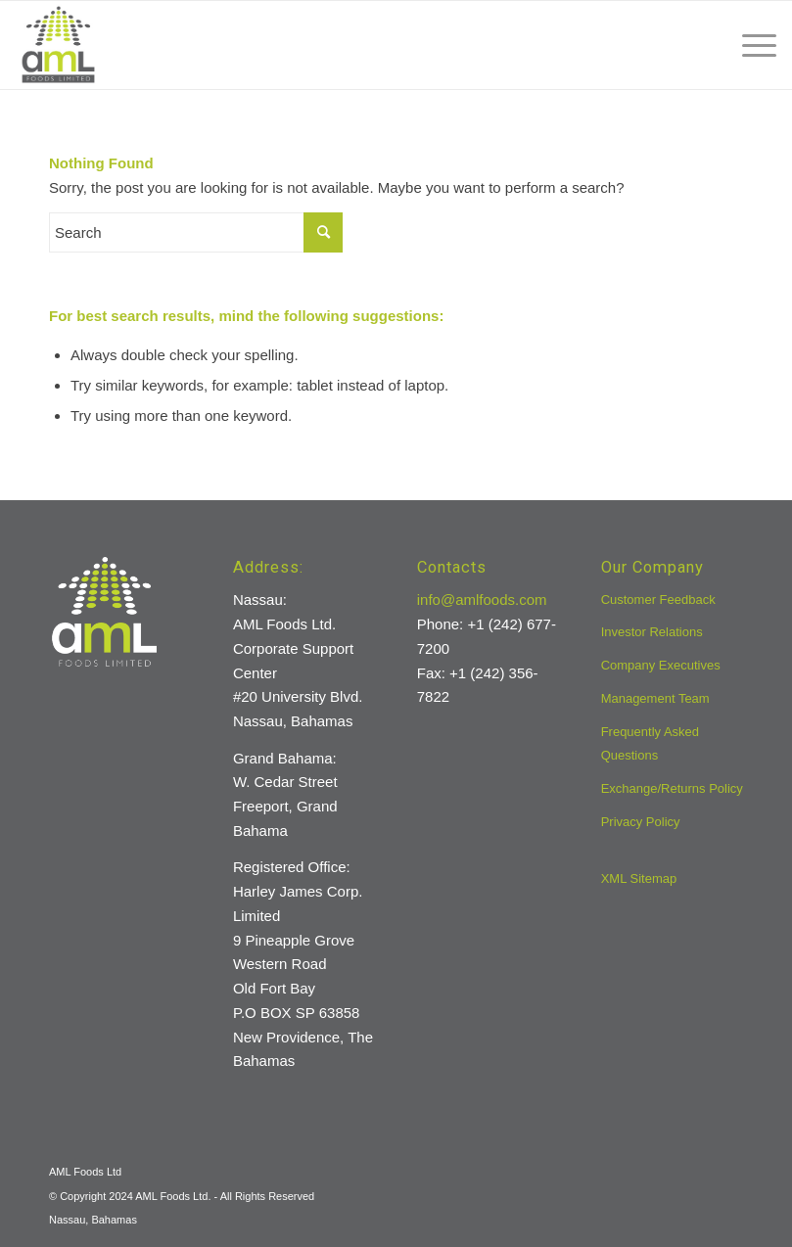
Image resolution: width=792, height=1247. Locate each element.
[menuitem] (749, 45)
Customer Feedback (658, 599)
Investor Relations (652, 631)
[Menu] (749, 45)
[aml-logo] (58, 45)
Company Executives (661, 665)
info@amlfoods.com (482, 599)
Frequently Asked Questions (650, 743)
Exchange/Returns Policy (672, 788)
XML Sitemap (639, 878)
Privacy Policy (640, 821)
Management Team (655, 698)
